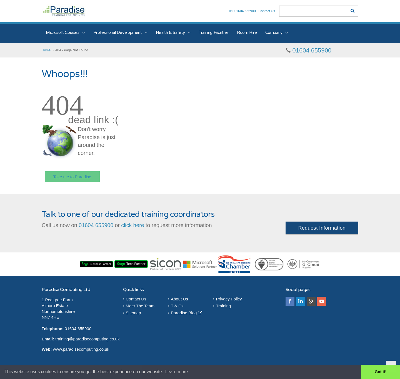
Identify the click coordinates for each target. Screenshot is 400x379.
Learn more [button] (176, 371)
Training (222, 305)
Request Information (322, 228)
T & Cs (176, 305)
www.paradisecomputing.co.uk (81, 349)
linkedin (300, 301)
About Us (178, 299)
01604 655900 (312, 50)
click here (132, 225)
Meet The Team (139, 305)
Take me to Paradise (72, 176)
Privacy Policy (227, 299)
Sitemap (132, 312)
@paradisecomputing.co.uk (94, 339)
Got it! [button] (380, 372)
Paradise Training (64, 11)
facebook (290, 301)
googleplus (311, 301)
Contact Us (267, 11)
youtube (321, 301)
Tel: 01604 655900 (242, 11)
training (62, 339)
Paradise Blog (185, 312)
